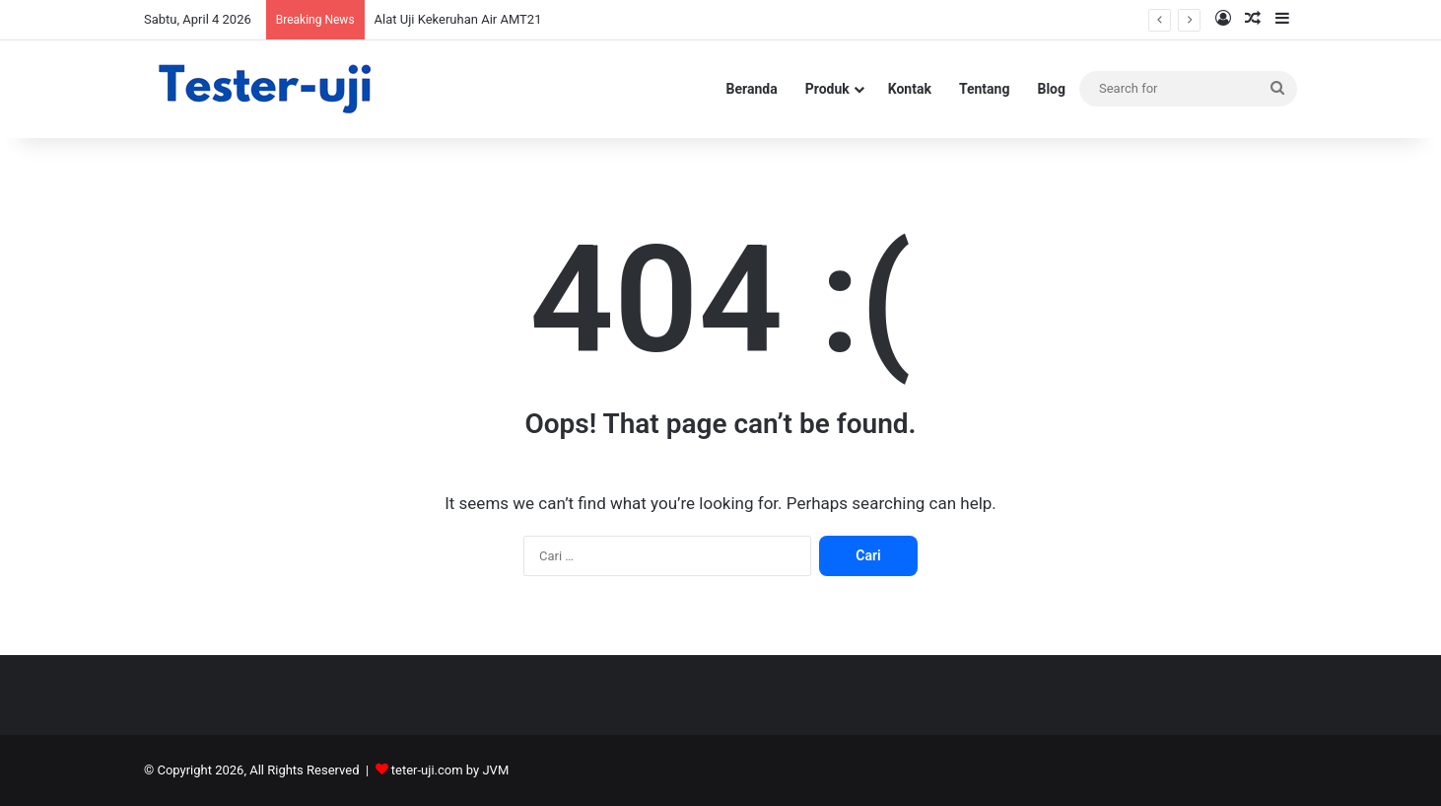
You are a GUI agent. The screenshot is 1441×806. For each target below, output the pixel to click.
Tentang (984, 89)
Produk (827, 89)
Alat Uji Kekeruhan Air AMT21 (458, 19)
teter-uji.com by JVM (450, 770)
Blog (1051, 89)
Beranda (752, 89)
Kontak (909, 89)
